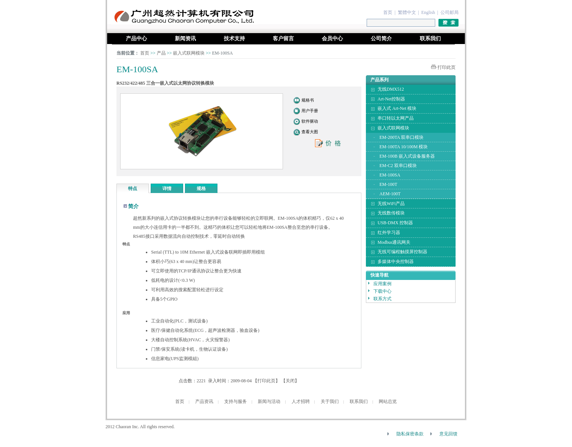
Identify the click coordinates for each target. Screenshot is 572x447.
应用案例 (382, 283)
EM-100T (388, 184)
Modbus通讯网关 (394, 242)
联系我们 (430, 38)
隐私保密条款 (410, 433)
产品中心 (136, 38)
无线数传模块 (391, 213)
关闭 (290, 380)
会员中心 (332, 38)
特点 (132, 188)
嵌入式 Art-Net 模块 (397, 108)
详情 (166, 188)
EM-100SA (389, 175)
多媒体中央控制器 (396, 261)
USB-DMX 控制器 (395, 222)
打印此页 (446, 67)
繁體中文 (407, 12)
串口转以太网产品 (396, 118)
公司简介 (381, 38)
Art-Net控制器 (391, 99)
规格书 (307, 100)
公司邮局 (449, 12)
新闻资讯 (185, 38)
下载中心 (382, 291)
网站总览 (388, 401)
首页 (387, 12)
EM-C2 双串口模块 (398, 165)
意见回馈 (448, 433)
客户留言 (283, 38)
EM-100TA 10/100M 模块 (403, 146)
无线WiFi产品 (391, 203)
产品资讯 (204, 401)
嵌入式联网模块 (189, 53)
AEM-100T (390, 193)
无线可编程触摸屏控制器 (402, 251)
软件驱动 (309, 121)
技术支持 (234, 38)
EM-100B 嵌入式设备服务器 (407, 156)
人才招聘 (301, 401)
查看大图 (309, 131)
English (428, 12)
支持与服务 (235, 401)
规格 (201, 188)
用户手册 (309, 110)
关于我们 (330, 401)
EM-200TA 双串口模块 (401, 137)
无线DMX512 (391, 89)
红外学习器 (389, 232)
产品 (161, 53)
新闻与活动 (269, 401)
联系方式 (382, 298)
